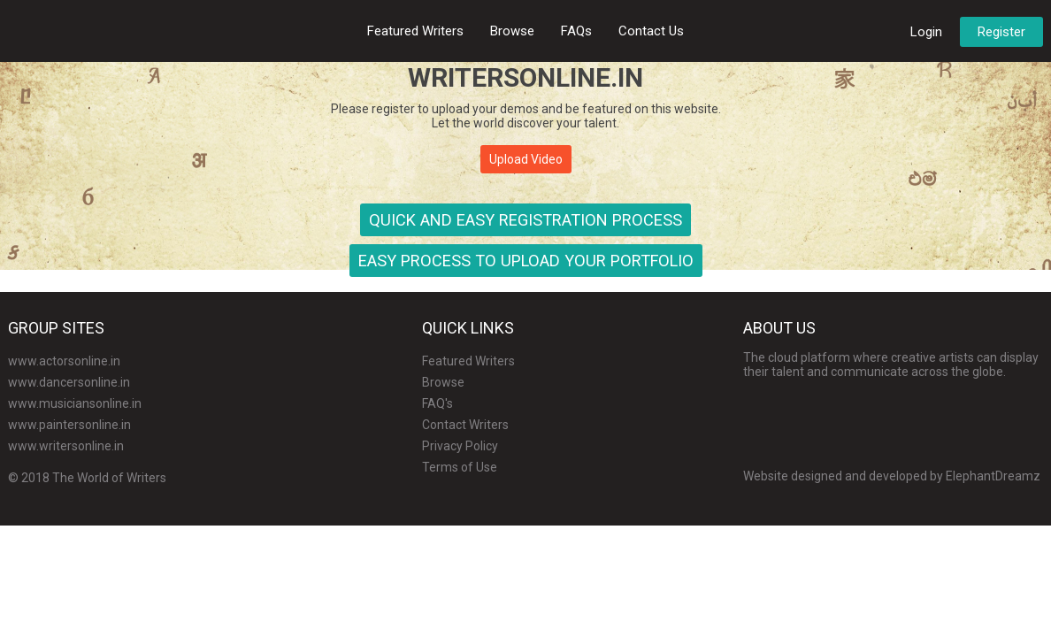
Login (926, 32)
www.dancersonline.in (69, 382)
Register (1001, 32)
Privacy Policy (460, 446)
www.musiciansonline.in (75, 403)
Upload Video (526, 159)
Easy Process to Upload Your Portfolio (526, 260)
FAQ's (437, 403)
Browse (512, 31)
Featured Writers (415, 31)
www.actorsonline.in (64, 361)
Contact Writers (465, 425)
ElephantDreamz (993, 476)
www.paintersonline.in (69, 425)
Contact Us (651, 31)
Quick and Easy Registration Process (525, 220)
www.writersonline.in (66, 446)
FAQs (576, 31)
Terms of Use (459, 467)
